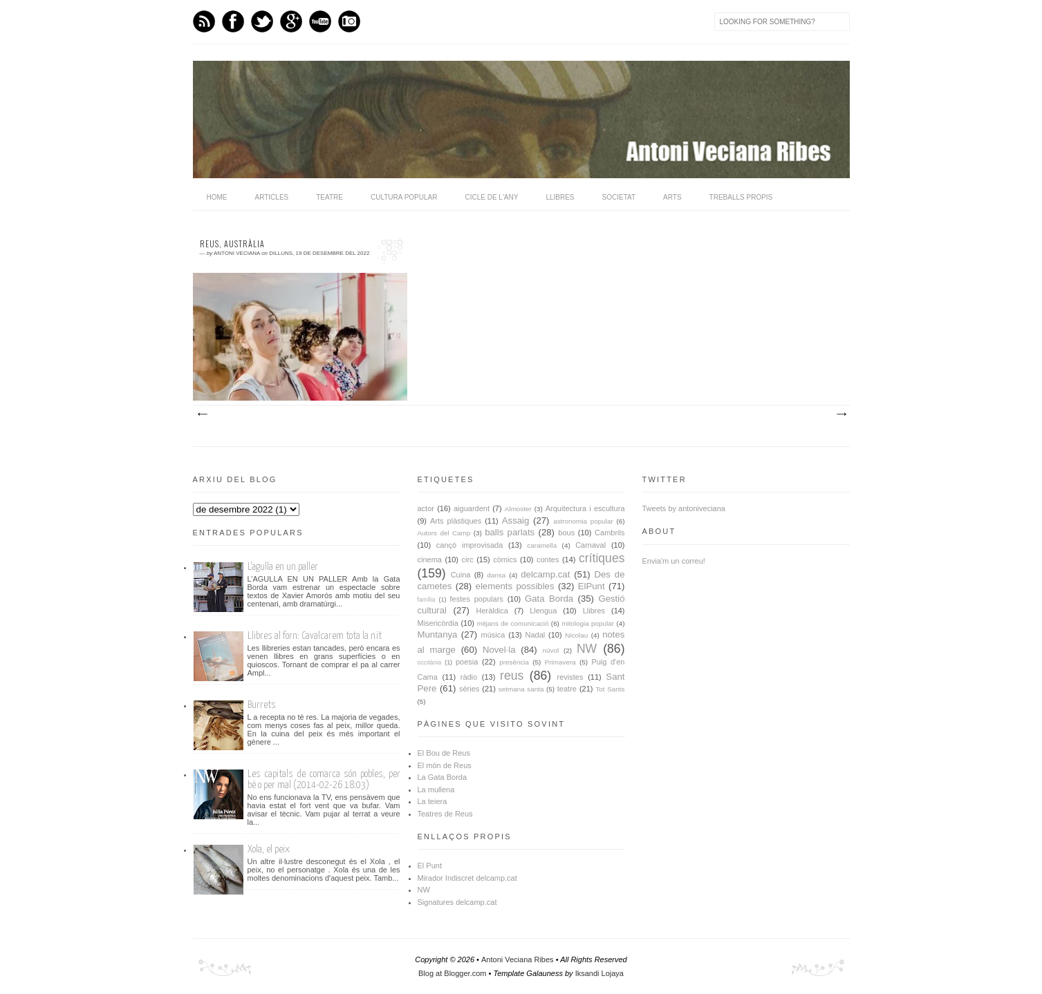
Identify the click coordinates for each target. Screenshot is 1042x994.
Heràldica (492, 610)
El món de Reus (445, 765)
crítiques (602, 558)
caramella (542, 545)
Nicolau (576, 635)
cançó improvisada (469, 545)
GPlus (291, 21)
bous (566, 532)
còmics (505, 559)
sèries (469, 689)
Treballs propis (741, 197)
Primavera (560, 662)
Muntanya (438, 634)
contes (548, 559)
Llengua (543, 610)
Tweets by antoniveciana (683, 508)
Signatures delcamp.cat (457, 902)
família (427, 599)
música (493, 635)
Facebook (233, 21)
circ (468, 559)
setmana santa (521, 689)
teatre (567, 689)
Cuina (461, 575)
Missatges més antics (841, 414)
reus (511, 675)
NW (587, 649)
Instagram (349, 21)
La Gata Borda (442, 777)
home (217, 197)
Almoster (518, 509)
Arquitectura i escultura (585, 508)
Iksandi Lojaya (599, 973)
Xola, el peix (269, 849)
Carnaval (590, 545)
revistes (570, 677)
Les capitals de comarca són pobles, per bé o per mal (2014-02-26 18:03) (324, 779)
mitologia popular (587, 623)
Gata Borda (549, 598)
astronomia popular (583, 521)
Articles (272, 197)
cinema (430, 559)
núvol (551, 650)
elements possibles (515, 586)
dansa (496, 575)
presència (514, 662)
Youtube (320, 21)
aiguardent (472, 508)
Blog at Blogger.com (452, 973)
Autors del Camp (444, 533)
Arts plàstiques (455, 521)
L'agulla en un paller (283, 567)
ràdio (468, 677)
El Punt (430, 865)
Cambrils (609, 532)
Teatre (329, 197)
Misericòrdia (438, 623)
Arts (672, 197)
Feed (204, 21)
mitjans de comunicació (513, 623)
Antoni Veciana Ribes (517, 959)
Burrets (262, 705)
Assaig (516, 520)
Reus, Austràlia (232, 243)
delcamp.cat (545, 574)
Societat (619, 197)
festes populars (476, 599)
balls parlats (509, 532)
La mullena (436, 789)
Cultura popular (404, 197)
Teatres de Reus (445, 814)
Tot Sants (609, 689)
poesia (467, 662)
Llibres (560, 197)
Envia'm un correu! (673, 561)
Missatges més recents (202, 414)
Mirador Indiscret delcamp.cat (467, 878)
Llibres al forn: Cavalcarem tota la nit (315, 636)
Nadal (535, 635)
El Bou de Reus (444, 753)
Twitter (262, 21)
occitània (430, 662)
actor (426, 508)
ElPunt (591, 586)
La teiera (432, 801)
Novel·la (499, 649)
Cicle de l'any (491, 197)
